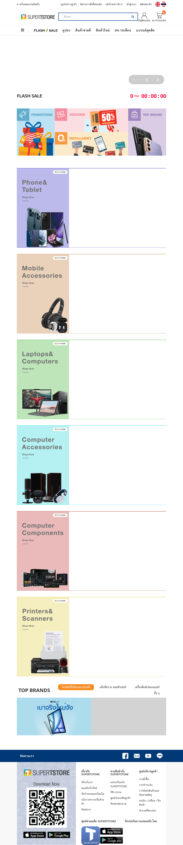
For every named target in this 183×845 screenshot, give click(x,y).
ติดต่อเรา (86, 809)
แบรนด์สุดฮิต (145, 30)
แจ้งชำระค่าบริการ (113, 4)
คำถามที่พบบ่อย (147, 810)
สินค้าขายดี (83, 30)
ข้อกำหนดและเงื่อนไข (92, 794)
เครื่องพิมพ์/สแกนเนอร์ (147, 687)
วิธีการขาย (115, 792)
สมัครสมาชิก (146, 4)
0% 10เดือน (123, 30)
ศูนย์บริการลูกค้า (69, 4)
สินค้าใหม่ (103, 30)
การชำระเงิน (145, 785)
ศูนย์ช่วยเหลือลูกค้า (120, 798)
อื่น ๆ (157, 693)
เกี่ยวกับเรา (87, 782)
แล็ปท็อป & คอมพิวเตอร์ (113, 687)
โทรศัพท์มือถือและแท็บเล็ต (76, 687)
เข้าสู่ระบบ (131, 4)
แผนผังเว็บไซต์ (89, 788)
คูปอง (66, 30)
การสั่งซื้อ (144, 779)
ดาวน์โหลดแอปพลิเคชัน (28, 4)
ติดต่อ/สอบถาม (118, 803)
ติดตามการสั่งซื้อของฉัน (91, 4)
